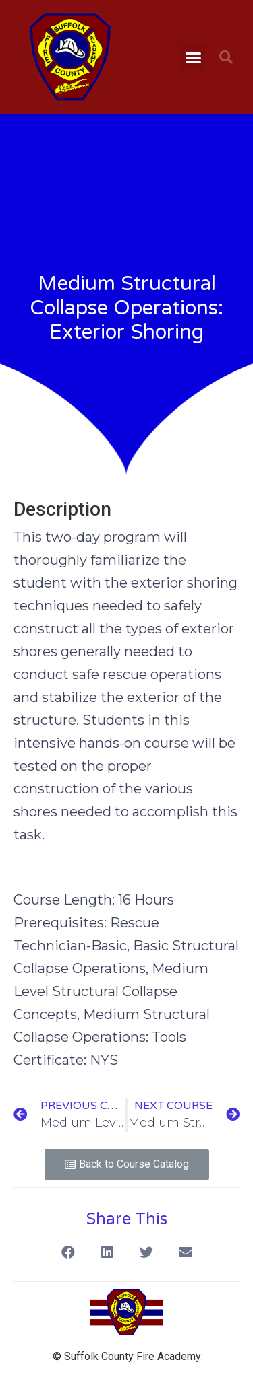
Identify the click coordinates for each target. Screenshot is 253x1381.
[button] (193, 57)
